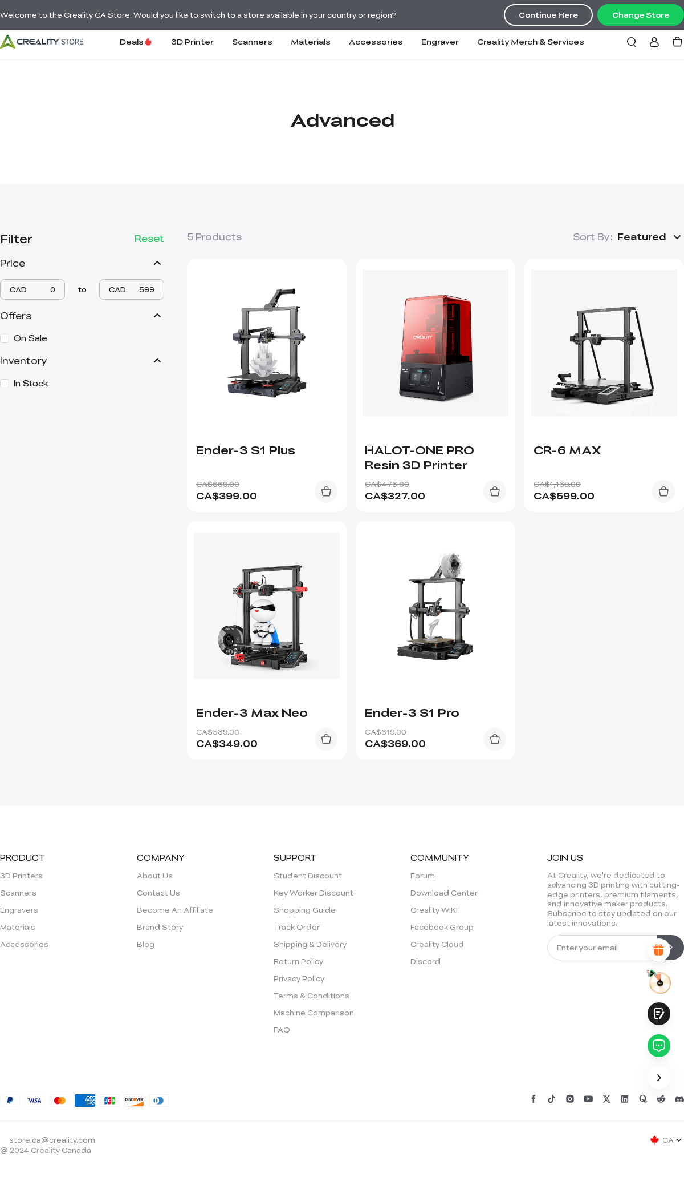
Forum (422, 875)
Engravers (19, 910)
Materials (311, 41)
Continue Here (548, 15)
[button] (650, 237)
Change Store (640, 15)
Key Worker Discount (313, 893)
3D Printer (192, 41)
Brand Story (160, 927)
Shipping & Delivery (310, 944)
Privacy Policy (299, 978)
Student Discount (308, 875)
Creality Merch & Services (530, 41)
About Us (155, 875)
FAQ (282, 1030)
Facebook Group (442, 927)
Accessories (376, 41)
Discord (425, 961)
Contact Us (158, 893)
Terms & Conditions (311, 995)
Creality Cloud (437, 944)
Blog (145, 944)
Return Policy (298, 961)
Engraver (440, 41)
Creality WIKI (434, 910)
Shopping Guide (305, 910)
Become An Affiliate (175, 910)
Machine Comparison (314, 1012)
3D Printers (21, 875)
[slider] (3, 296)
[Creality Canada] (41, 42)
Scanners (252, 41)
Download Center (444, 893)
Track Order (297, 927)
